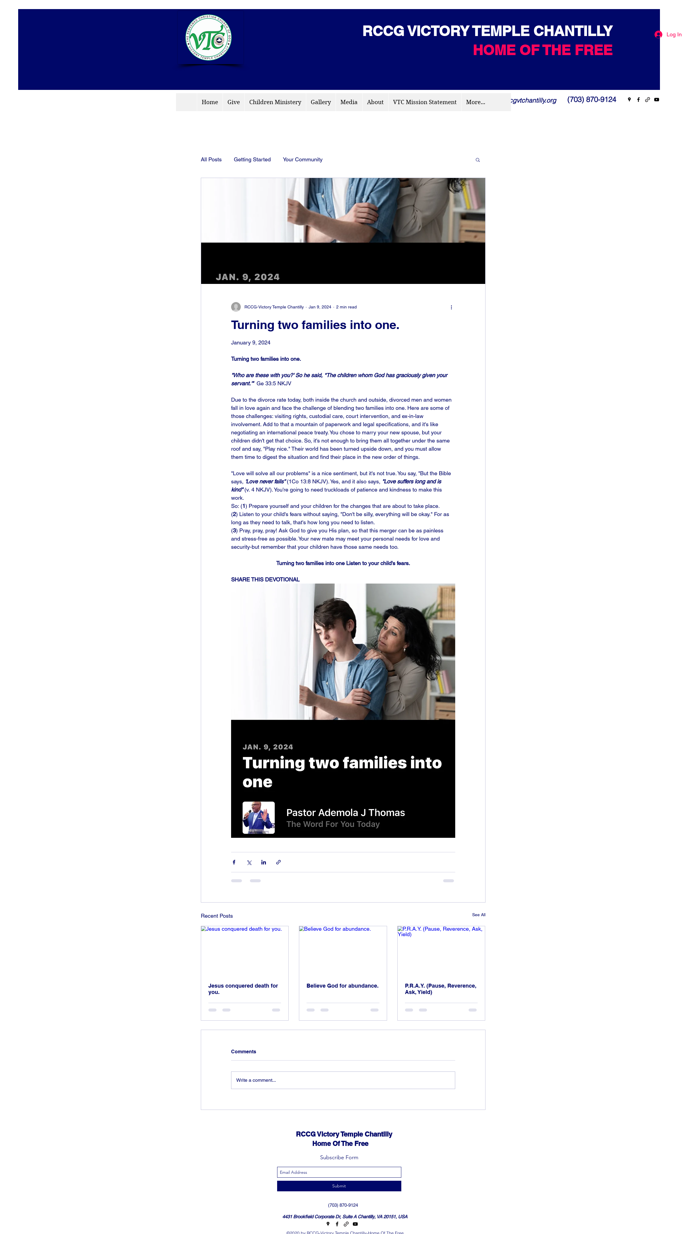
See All (479, 914)
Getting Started (252, 159)
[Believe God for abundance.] (343, 950)
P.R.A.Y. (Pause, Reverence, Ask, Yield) (440, 988)
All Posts (211, 159)
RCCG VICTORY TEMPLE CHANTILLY (483, 30)
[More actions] (451, 307)
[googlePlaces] (629, 100)
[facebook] (638, 100)
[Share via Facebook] (234, 862)
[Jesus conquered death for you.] (245, 950)
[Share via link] (278, 862)
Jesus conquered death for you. (243, 988)
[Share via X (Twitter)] (249, 862)
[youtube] (657, 100)
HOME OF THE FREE (542, 49)
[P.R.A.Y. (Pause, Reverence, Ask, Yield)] (441, 950)
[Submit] (339, 1186)
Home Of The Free (326, 1143)
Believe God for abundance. (343, 985)
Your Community (303, 159)
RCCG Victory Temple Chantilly (338, 1134)
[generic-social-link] (648, 100)
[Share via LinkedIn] (264, 862)
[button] (478, 159)
